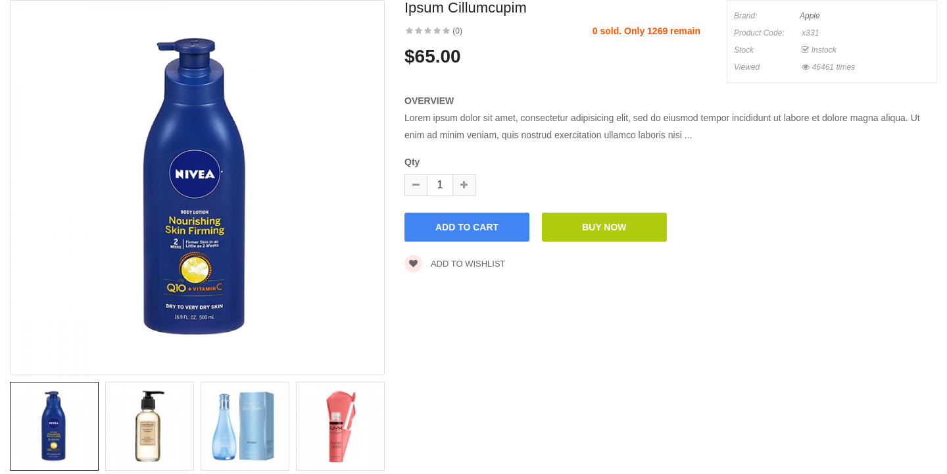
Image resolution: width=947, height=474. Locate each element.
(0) (457, 31)
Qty (412, 162)
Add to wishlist (455, 264)
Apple (810, 15)
